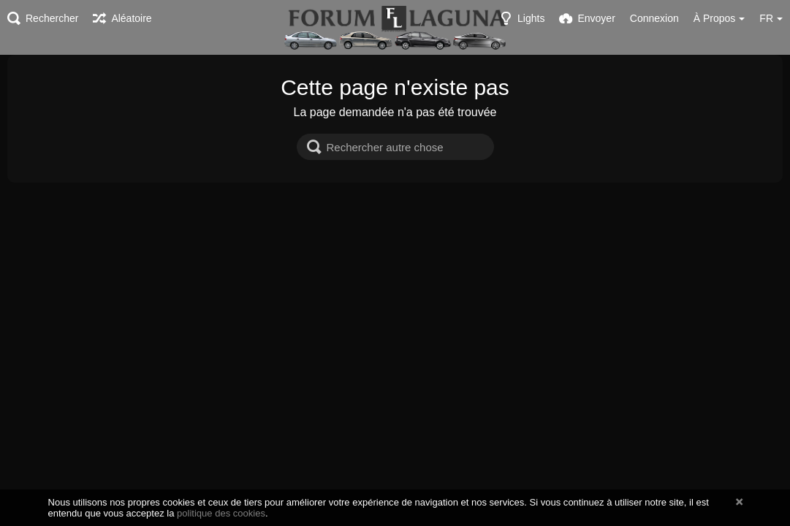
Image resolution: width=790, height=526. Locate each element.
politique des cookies (221, 513)
